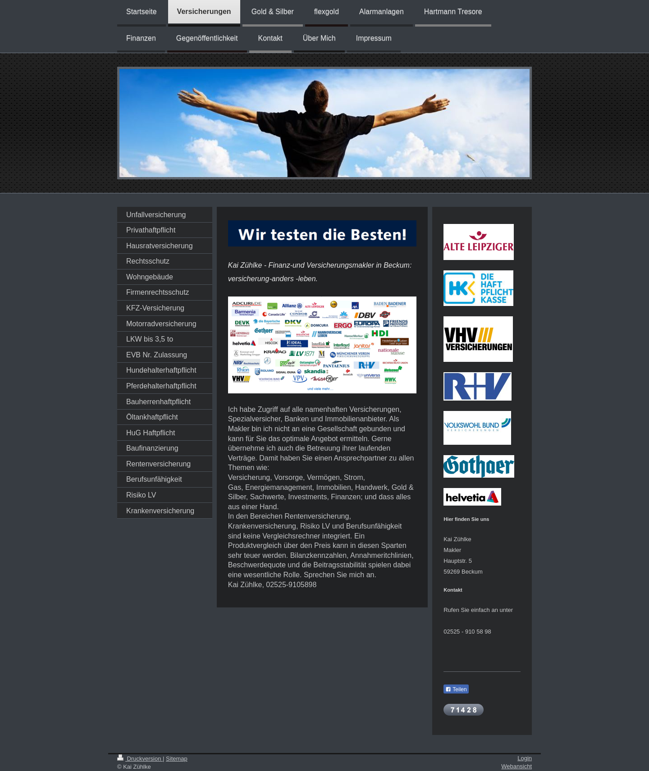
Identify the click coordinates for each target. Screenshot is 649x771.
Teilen (455, 689)
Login (524, 758)
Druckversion (140, 758)
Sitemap (176, 758)
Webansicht (516, 766)
